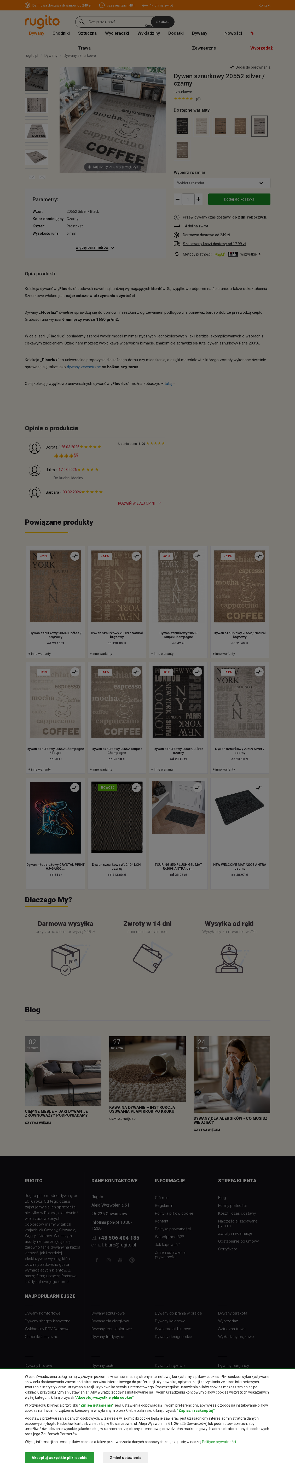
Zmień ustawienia (125, 1458)
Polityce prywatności (219, 1442)
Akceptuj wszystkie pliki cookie (60, 1458)
